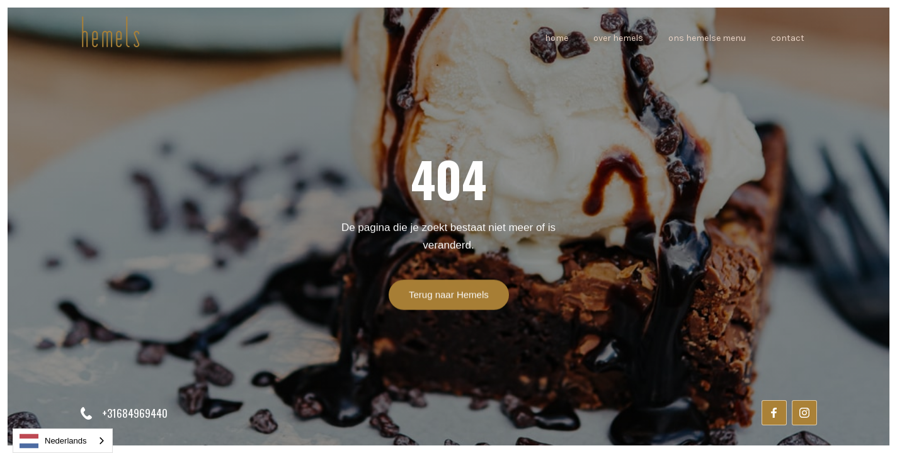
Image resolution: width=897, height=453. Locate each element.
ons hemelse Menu (707, 38)
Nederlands (53, 441)
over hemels (618, 38)
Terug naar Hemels (449, 295)
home (556, 38)
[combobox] (63, 440)
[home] (111, 39)
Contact (787, 38)
